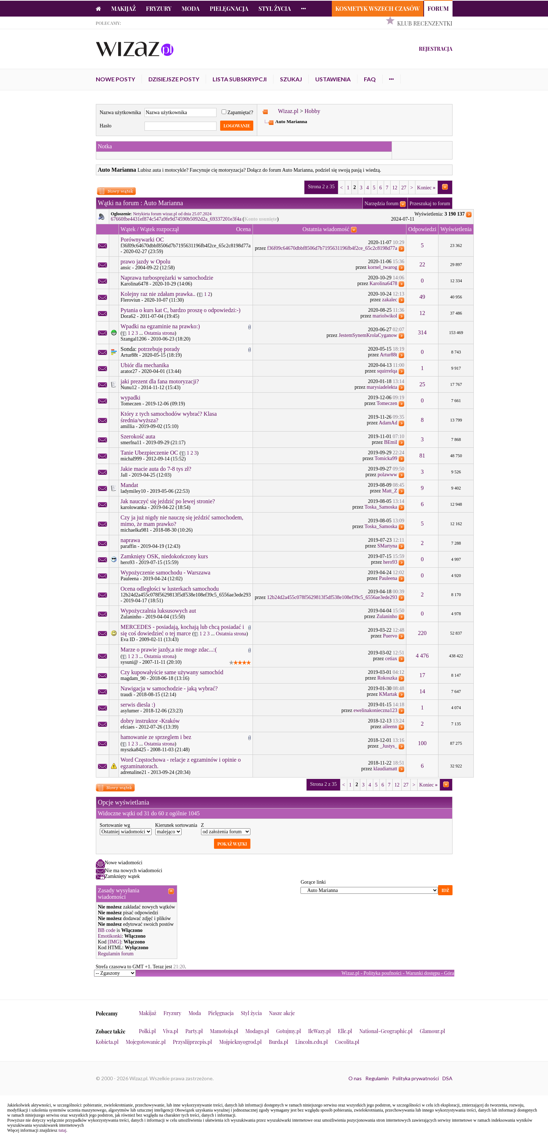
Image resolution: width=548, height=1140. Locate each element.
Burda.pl (278, 1041)
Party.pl (193, 1031)
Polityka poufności (382, 973)
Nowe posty (115, 79)
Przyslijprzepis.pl (192, 1041)
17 (422, 675)
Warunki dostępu (423, 973)
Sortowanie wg (115, 825)
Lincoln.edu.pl (311, 1041)
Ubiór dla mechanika (145, 365)
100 (422, 743)
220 (422, 633)
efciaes (128, 727)
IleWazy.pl (319, 1031)
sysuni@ (129, 662)
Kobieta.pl (107, 1041)
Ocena (243, 229)
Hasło (106, 126)
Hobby (312, 111)
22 (422, 264)
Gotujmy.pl (288, 1031)
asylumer (130, 710)
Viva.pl (170, 1031)
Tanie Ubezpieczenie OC (149, 453)
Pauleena (130, 578)
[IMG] (114, 942)
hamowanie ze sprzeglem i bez (156, 737)
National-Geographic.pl (386, 1031)
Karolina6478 (134, 284)
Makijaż (123, 8)
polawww (387, 474)
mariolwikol (385, 316)
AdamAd (388, 422)
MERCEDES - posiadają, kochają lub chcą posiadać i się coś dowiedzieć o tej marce (182, 630)
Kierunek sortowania (176, 825)
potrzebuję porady (159, 349)
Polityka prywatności (415, 1078)
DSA (447, 1078)
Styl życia (274, 8)
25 (422, 384)
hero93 (128, 562)
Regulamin (377, 1078)
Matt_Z (389, 491)
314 (422, 332)
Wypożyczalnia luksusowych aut (158, 611)
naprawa (130, 540)
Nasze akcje (282, 1013)
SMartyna (387, 546)
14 (422, 691)
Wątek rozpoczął (159, 229)
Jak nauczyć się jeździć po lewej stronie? (168, 501)
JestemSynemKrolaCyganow (368, 335)
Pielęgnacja (229, 8)
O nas (355, 1078)
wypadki (131, 398)
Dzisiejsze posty (173, 79)
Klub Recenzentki (424, 23)
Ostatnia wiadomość (325, 229)
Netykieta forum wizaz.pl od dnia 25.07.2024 (172, 213)
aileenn (390, 726)
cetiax (391, 658)
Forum (438, 8)
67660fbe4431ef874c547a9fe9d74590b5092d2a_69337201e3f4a (176, 219)
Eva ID (128, 639)
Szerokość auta (138, 436)
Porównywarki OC (142, 239)
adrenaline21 (134, 772)
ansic (126, 267)
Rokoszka (387, 678)
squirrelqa (387, 371)
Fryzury (158, 8)
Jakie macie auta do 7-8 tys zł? (156, 469)
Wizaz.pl (288, 111)
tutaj (62, 1130)
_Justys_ (388, 746)
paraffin (129, 546)
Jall (124, 475)
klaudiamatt (385, 768)
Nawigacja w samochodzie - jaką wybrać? (169, 688)
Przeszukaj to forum (430, 203)
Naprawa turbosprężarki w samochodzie (167, 278)
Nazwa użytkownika (120, 112)
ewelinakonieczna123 (375, 710)
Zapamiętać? (237, 112)
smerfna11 (131, 442)
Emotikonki (110, 936)
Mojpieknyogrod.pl (240, 1041)
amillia (128, 426)
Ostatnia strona (159, 333)
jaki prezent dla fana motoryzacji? (160, 381)
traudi (127, 694)
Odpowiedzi (422, 229)
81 (422, 455)
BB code (107, 930)
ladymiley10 (133, 491)
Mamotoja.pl (224, 1031)
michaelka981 (135, 530)
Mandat (129, 485)
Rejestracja (435, 48)
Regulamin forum (116, 953)
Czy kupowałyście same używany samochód (172, 672)
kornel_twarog (382, 267)
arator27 (129, 371)
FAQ (370, 79)
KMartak (388, 694)
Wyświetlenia (456, 229)
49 (422, 297)
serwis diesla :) (138, 705)
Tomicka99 (386, 458)
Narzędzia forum (381, 203)
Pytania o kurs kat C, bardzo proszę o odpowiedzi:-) (181, 310)
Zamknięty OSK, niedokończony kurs (164, 556)
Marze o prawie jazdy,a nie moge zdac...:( (169, 649)
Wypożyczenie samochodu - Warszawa (165, 572)
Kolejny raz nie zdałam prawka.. (158, 294)
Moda (191, 8)
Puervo (390, 636)
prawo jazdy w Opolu (145, 261)
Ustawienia (333, 79)
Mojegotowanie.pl (146, 1041)
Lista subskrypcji (240, 79)
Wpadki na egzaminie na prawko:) (160, 326)
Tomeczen (131, 403)
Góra (449, 973)
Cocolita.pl (347, 1041)
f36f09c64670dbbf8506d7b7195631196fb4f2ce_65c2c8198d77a (186, 245)
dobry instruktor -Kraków (150, 721)
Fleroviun (130, 300)
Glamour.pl (432, 1031)
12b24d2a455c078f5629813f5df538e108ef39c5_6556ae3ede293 (186, 595)
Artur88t (129, 355)
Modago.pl (257, 1031)
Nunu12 (129, 387)
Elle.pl (345, 1031)
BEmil (390, 442)
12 (394, 187)
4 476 (422, 656)
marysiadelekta (382, 387)
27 (403, 187)
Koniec (426, 187)
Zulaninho (131, 616)
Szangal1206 (134, 339)
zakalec (389, 299)
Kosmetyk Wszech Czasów (377, 8)
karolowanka (134, 507)
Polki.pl (147, 1031)
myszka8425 (133, 749)
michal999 (131, 458)
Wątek (128, 229)
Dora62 (128, 316)
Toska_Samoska (381, 507)
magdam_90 (133, 678)
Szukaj (291, 79)
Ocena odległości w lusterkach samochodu (170, 589)
